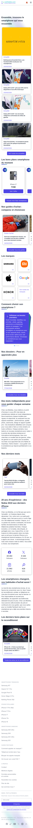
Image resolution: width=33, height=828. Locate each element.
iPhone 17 (4, 715)
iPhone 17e (4, 718)
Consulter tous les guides (16, 250)
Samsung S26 (6, 733)
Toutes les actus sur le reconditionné (16, 660)
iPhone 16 (4, 722)
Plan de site (5, 783)
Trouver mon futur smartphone (16, 200)
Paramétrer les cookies (9, 780)
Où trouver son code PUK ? (10, 759)
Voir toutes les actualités (16, 153)
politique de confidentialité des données (16, 809)
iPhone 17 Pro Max (7, 708)
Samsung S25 (6, 740)
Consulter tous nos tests (16, 494)
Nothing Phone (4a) (7, 699)
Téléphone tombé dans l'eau (10, 752)
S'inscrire (16, 804)
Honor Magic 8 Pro (7, 696)
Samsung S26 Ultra (7, 730)
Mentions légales (6, 771)
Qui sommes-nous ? (8, 787)
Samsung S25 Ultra (7, 737)
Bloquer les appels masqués (10, 755)
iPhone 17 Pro (5, 711)
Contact (4, 767)
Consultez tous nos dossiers (16, 395)
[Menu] (31, 2)
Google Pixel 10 (6, 692)
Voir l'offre (13, 191)
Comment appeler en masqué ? (11, 748)
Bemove (12, 819)
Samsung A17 (5, 685)
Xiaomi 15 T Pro (6, 689)
